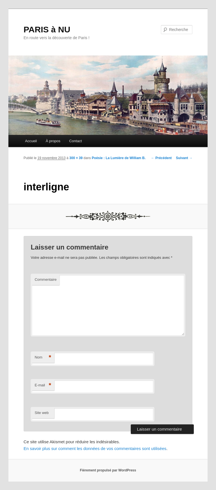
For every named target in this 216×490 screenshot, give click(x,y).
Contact (75, 141)
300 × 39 (76, 158)
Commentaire (46, 279)
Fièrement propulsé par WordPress (108, 470)
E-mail (43, 385)
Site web (42, 413)
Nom (43, 357)
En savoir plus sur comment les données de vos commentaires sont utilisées (95, 448)
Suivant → (184, 158)
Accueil (31, 141)
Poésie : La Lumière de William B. (118, 158)
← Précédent (161, 158)
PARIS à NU (47, 29)
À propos (53, 141)
